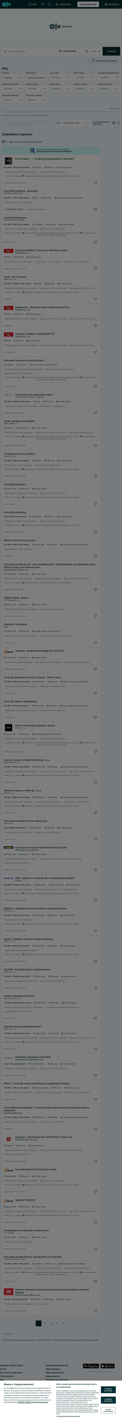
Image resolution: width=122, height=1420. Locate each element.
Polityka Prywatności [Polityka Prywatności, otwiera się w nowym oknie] (40, 1402)
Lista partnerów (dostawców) (68, 1416)
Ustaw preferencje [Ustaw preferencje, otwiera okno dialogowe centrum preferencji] (108, 1410)
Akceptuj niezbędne (108, 1400)
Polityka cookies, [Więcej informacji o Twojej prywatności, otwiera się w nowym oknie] (25, 1402)
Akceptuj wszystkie (108, 1390)
